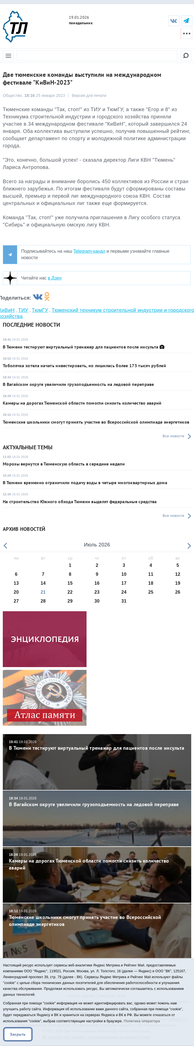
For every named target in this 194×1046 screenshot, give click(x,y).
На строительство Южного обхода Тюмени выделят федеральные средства (80, 501)
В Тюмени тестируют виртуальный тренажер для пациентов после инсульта (81, 347)
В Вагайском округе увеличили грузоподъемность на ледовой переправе (78, 384)
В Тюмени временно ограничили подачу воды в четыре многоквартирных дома (85, 482)
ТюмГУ (40, 310)
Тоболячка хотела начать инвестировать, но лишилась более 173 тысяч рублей (84, 365)
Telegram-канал (89, 251)
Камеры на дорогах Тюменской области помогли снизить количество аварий (82, 403)
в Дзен (54, 278)
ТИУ (23, 310)
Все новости (173, 436)
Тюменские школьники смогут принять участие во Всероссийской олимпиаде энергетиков (96, 422)
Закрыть (18, 1034)
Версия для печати (89, 95)
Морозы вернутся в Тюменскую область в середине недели (64, 464)
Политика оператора (142, 1021)
